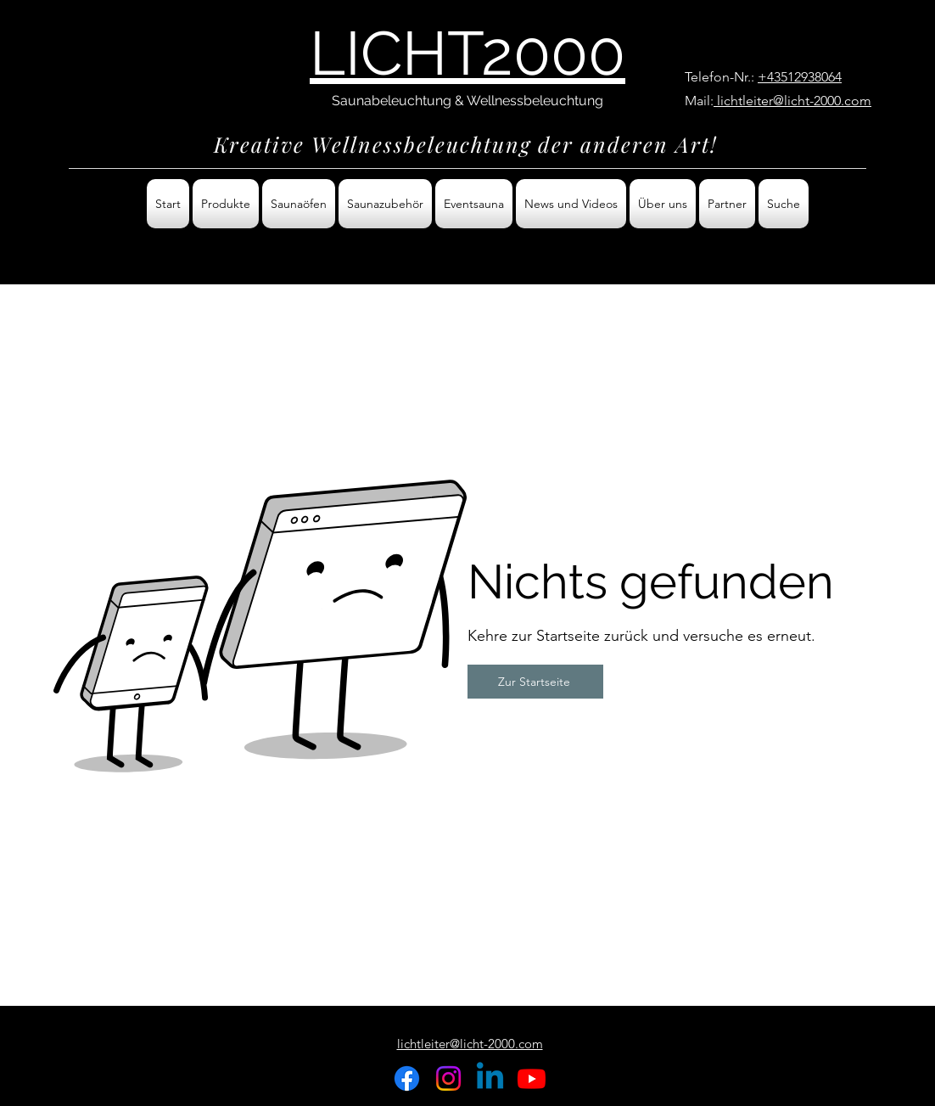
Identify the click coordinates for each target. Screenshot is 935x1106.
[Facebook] (406, 1078)
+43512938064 (800, 77)
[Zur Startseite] (535, 682)
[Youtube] (531, 1078)
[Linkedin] (490, 1078)
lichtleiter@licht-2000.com (792, 101)
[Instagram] (448, 1078)
